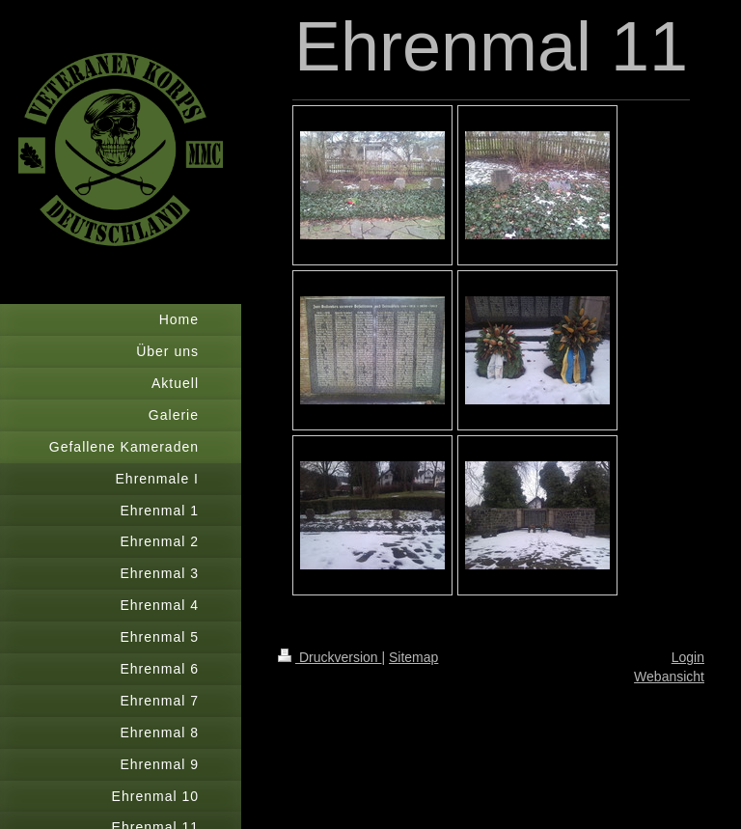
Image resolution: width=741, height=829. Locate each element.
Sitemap (413, 657)
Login (688, 657)
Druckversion (329, 657)
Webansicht (669, 676)
